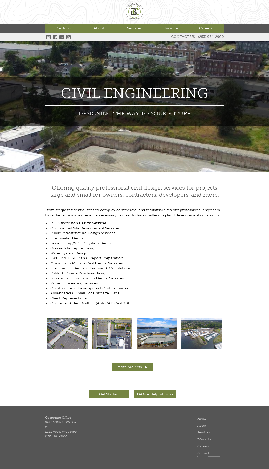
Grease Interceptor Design (73, 248)
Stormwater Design (67, 238)
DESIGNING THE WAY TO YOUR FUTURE (135, 113)
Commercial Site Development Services (85, 228)
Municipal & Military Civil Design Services (86, 263)
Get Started (109, 394)
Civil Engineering (134, 94)
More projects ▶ (132, 367)
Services (134, 28)
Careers (206, 28)
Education (170, 28)
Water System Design (69, 253)
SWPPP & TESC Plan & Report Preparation (86, 258)
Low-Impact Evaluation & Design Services (87, 278)
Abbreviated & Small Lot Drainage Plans (84, 293)
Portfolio (63, 28)
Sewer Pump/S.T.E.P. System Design (81, 243)
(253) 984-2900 (211, 37)
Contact (203, 453)
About (99, 28)
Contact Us (183, 37)
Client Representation (69, 298)
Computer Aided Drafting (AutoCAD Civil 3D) (89, 303)
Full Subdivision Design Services (78, 223)
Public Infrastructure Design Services (82, 233)
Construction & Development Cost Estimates (89, 288)
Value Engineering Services (74, 283)
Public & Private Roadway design (79, 273)
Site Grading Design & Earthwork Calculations (90, 268)
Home (201, 418)
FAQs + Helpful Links (155, 394)
